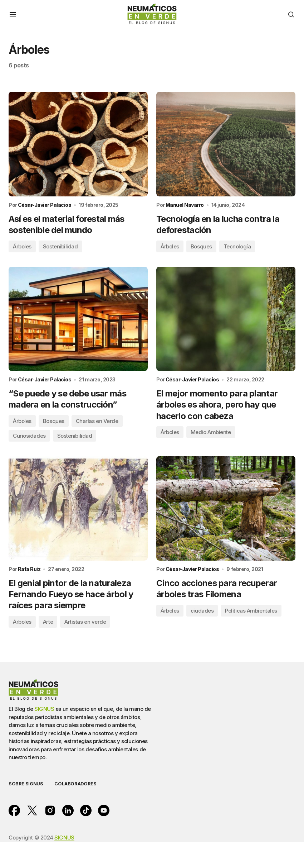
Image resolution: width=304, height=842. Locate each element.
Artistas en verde (85, 622)
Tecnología (237, 246)
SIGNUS (44, 709)
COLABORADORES (75, 783)
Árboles (22, 246)
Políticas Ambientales (251, 611)
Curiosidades (29, 436)
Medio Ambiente (211, 432)
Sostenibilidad (60, 246)
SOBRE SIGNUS (26, 783)
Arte (48, 622)
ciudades (202, 611)
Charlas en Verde (97, 421)
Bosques (201, 246)
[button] (13, 14)
